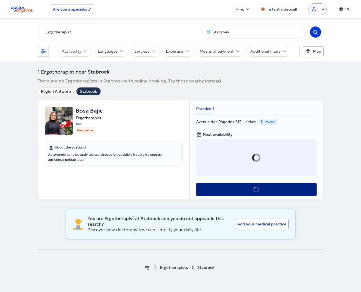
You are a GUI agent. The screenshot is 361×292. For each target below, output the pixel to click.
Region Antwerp (56, 91)
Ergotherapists (174, 267)
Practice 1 (205, 108)
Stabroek (88, 91)
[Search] (315, 32)
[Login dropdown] (317, 9)
